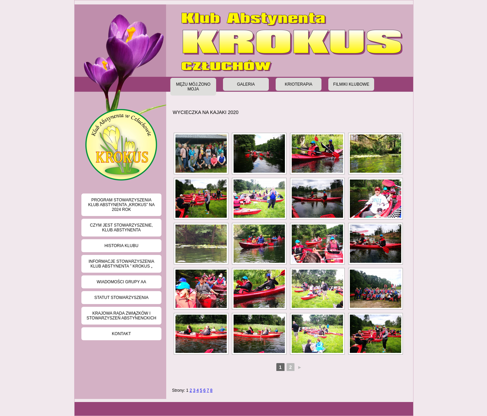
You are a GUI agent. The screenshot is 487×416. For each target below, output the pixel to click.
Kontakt (121, 333)
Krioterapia (299, 84)
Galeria (246, 84)
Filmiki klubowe (351, 84)
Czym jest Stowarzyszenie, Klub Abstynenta (121, 227)
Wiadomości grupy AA (121, 281)
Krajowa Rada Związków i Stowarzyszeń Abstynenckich (121, 315)
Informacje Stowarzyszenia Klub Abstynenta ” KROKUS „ (121, 264)
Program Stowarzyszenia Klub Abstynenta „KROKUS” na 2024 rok (121, 205)
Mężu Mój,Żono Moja (193, 86)
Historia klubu (121, 245)
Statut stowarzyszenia (121, 297)
